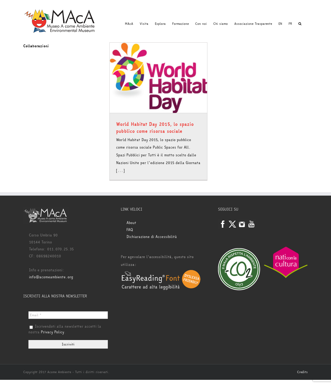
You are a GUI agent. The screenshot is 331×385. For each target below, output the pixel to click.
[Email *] (68, 315)
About (131, 223)
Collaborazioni (36, 46)
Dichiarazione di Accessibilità (151, 237)
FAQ (129, 230)
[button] (299, 24)
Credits (302, 372)
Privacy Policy (52, 332)
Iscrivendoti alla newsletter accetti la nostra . (64, 329)
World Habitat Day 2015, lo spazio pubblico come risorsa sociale (155, 128)
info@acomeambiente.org (51, 277)
